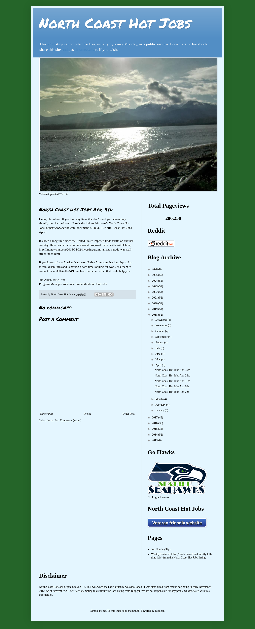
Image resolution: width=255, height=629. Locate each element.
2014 (155, 434)
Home (87, 413)
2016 (155, 423)
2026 (155, 269)
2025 (155, 274)
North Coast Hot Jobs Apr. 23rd (172, 375)
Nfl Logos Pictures (158, 497)
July (158, 348)
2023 (155, 286)
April (158, 365)
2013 (155, 440)
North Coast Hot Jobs (115, 23)
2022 (155, 292)
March (159, 399)
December (161, 319)
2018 (155, 314)
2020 (155, 303)
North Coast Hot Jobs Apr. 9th (172, 386)
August (159, 342)
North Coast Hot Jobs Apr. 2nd (172, 391)
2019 (155, 309)
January (160, 410)
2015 (155, 428)
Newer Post (46, 413)
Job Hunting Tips (161, 549)
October (160, 331)
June (158, 353)
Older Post (129, 413)
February (160, 404)
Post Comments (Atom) (67, 420)
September (161, 336)
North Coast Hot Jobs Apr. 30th (172, 369)
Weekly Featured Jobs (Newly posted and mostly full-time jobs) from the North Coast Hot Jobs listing (181, 556)
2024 (155, 280)
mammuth (134, 610)
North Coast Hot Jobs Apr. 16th (172, 381)
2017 (155, 417)
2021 (155, 297)
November (161, 325)
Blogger (159, 610)
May (158, 359)
